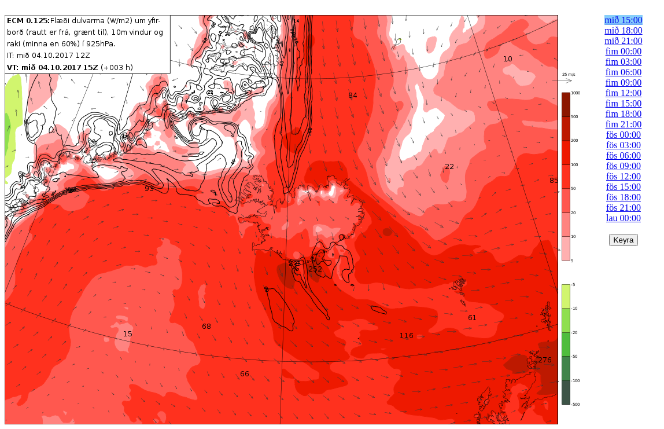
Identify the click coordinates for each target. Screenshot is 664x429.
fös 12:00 (623, 176)
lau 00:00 (623, 218)
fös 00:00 (623, 135)
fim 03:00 (624, 62)
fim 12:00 (624, 93)
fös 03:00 (623, 145)
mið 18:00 (623, 30)
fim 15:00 (624, 103)
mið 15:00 (623, 20)
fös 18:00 (623, 197)
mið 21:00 (623, 41)
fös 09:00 (623, 166)
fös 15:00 (623, 187)
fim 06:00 (624, 72)
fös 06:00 (623, 155)
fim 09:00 (624, 82)
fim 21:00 (624, 124)
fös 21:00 (623, 207)
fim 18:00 (624, 114)
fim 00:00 (624, 51)
